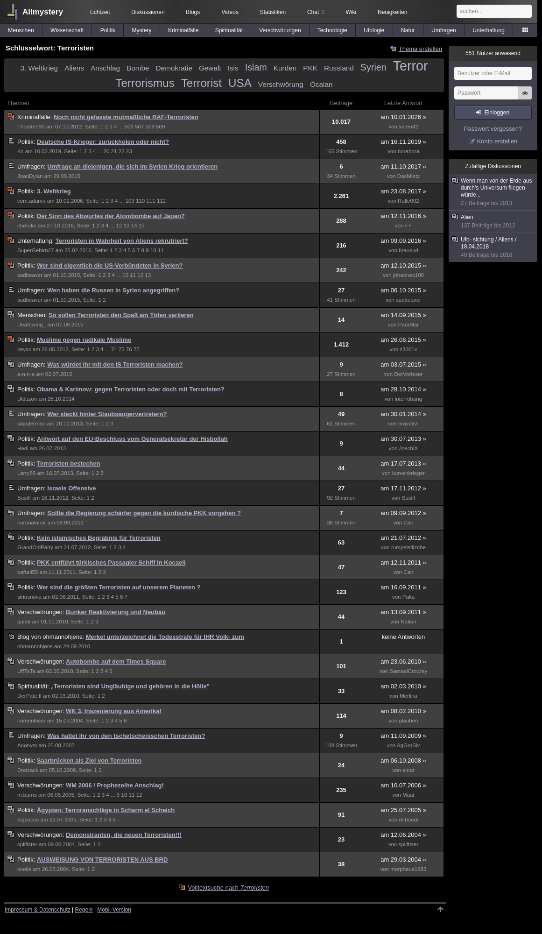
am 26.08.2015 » (403, 339)
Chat (315, 12)
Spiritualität (229, 30)
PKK (310, 68)
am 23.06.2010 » (403, 661)
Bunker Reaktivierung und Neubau (115, 612)
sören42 (408, 126)
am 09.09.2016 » (403, 240)
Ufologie (374, 30)
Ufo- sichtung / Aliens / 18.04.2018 (493, 247)
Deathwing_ (31, 324)
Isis (233, 68)
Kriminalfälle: (35, 116)
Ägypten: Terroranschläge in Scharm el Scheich (106, 810)
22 (122, 151)
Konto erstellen (497, 141)
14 (134, 225)
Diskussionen (147, 12)
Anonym (27, 745)
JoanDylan (30, 176)
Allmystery (42, 11)
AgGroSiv (408, 745)
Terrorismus (145, 83)
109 (129, 201)
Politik (107, 30)
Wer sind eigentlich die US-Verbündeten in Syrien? (110, 265)
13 (127, 225)
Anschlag (105, 68)
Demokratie (174, 68)
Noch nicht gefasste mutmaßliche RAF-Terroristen (126, 116)
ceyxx (24, 349)
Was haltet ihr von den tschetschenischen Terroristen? (126, 735)
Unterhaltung (488, 30)
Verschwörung (280, 84)
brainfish (408, 423)
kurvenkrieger (408, 473)
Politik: (27, 141)
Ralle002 (408, 201)
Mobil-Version (114, 909)
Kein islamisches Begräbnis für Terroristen (99, 537)
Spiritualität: (34, 686)
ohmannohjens (35, 646)
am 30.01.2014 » (403, 413)
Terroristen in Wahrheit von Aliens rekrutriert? (122, 240)
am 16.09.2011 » (403, 587)
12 (119, 225)
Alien (493, 221)
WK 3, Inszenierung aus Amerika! (114, 711)
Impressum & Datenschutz (37, 909)
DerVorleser (408, 374)
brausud (408, 250)
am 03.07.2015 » (403, 364)
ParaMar (408, 324)
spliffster (27, 844)
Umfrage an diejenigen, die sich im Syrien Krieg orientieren (132, 166)
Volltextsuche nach (228, 887)
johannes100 (408, 275)
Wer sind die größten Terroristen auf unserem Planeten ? (119, 587)
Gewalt (210, 68)
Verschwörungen (280, 30)
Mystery (142, 30)
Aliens (74, 68)
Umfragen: (32, 166)
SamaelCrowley (408, 671)
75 (122, 349)
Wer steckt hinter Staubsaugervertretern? (107, 413)
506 (129, 126)
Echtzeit (100, 12)
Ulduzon (27, 399)
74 (114, 349)
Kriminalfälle (183, 30)
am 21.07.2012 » (403, 537)
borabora (408, 151)
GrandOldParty (35, 547)
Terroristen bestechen (68, 463)
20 (107, 151)
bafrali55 (27, 572)
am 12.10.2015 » (403, 265)
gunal (23, 621)
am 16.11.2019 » (403, 141)
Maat (408, 795)
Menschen (21, 30)
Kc (20, 151)
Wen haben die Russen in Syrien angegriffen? (113, 290)
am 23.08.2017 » (403, 191)
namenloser (31, 720)
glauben (408, 720)
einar (408, 770)
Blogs (193, 12)
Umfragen (443, 30)
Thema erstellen (420, 48)
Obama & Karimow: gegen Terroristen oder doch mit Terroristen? (131, 389)
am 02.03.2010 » (403, 686)
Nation (408, 621)
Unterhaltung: (36, 240)
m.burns (27, 795)
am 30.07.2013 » (403, 438)
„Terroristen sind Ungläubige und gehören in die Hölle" (130, 686)
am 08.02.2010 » (403, 711)
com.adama (31, 201)
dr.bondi (408, 819)
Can (408, 522)
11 (161, 250)
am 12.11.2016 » (403, 215)
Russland (339, 68)
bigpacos (28, 819)
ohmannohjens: (51, 636)
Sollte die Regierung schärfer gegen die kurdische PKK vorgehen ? (144, 513)
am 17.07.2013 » (403, 463)
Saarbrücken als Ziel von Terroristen (89, 760)
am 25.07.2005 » (403, 810)
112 (161, 201)
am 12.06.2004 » (403, 834)
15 (142, 225)
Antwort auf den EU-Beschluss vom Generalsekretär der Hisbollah (132, 438)
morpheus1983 (408, 869)
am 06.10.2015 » (403, 290)
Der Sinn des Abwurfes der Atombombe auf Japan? (111, 215)
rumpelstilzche (408, 547)
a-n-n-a (26, 374)
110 (140, 201)
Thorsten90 (31, 126)
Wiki (350, 12)
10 (153, 250)
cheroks (26, 225)
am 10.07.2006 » (403, 785)
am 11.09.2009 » (403, 735)
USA (240, 83)
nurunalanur (31, 522)
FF (408, 225)
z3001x (408, 349)
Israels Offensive (71, 488)
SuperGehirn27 (35, 250)
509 (160, 126)
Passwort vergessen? (493, 128)
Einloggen (497, 112)
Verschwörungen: (41, 612)
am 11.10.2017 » (403, 166)
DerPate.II (29, 696)
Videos (229, 12)
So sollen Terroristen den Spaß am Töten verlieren (121, 314)
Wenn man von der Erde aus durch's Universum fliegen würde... (493, 192)
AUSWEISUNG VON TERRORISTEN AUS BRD (102, 859)
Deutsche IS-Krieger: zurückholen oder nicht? (103, 141)
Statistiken (273, 12)
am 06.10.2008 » (403, 760)
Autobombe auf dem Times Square (116, 661)
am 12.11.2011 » (403, 562)
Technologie (332, 30)
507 (139, 126)
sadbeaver (29, 275)
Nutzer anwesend (493, 53)
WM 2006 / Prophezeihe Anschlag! (115, 785)
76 (129, 349)
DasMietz (408, 176)
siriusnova (29, 597)
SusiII (24, 498)
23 (129, 151)
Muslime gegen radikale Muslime (84, 339)
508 (150, 126)
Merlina (408, 696)
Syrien (373, 67)
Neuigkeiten (392, 12)
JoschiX (408, 448)
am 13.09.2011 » (403, 612)
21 (114, 151)
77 (137, 349)
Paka (408, 597)
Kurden (285, 68)
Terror (410, 65)
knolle (24, 869)
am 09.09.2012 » (403, 513)
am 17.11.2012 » (403, 488)
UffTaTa (26, 671)
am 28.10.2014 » (403, 389)
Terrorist (201, 83)
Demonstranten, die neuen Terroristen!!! (124, 834)
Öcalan (321, 84)
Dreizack (27, 770)
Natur (408, 30)
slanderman (31, 423)
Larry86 (26, 473)
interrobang (408, 399)
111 (150, 201)
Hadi (22, 448)
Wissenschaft (67, 30)
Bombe (138, 68)
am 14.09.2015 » (403, 314)
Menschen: (33, 314)
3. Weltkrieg (39, 68)
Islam (256, 67)
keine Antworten (403, 636)
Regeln (84, 909)
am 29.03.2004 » (403, 859)
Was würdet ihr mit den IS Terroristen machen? (115, 364)
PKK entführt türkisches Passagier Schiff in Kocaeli (111, 562)
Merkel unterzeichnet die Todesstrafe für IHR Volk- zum (165, 636)
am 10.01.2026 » (403, 116)
